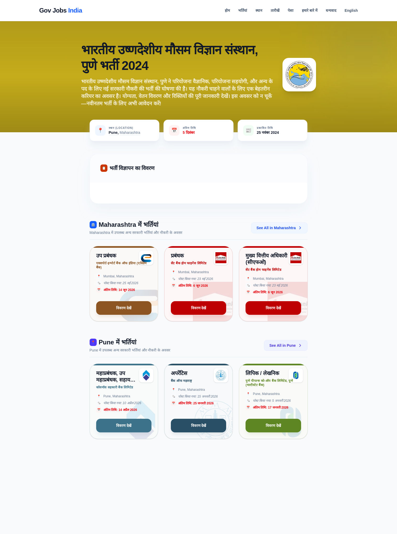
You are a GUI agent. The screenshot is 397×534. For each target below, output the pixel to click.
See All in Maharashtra (279, 228)
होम (227, 10)
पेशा (290, 10)
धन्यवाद (331, 10)
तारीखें (275, 10)
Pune (113, 132)
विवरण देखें (123, 308)
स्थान (258, 10)
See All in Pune (285, 345)
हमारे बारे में (309, 10)
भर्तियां (242, 10)
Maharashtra (130, 132)
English (351, 10)
